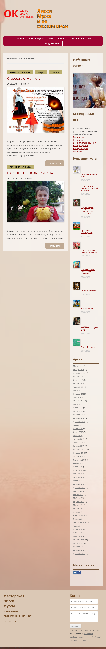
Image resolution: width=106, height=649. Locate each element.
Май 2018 (77, 473)
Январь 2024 (78, 383)
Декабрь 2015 (79, 553)
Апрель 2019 (78, 439)
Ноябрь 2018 (79, 453)
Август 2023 (78, 387)
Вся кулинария (80, 148)
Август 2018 (78, 463)
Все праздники (80, 145)
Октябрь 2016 (79, 519)
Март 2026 (77, 366)
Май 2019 (77, 435)
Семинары (77, 38)
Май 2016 (77, 536)
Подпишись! (52, 43)
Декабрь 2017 (79, 487)
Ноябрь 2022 (79, 394)
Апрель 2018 (78, 477)
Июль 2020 (78, 407)
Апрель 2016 (78, 539)
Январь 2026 (78, 369)
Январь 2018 (78, 484)
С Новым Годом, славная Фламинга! (89, 251)
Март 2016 (77, 543)
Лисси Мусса (36, 38)
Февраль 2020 (79, 414)
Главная (19, 38)
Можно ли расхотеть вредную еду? (89, 327)
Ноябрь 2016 (79, 515)
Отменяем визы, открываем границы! (88, 271)
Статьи (55, 72)
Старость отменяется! (25, 78)
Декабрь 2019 (79, 421)
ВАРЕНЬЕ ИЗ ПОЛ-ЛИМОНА (30, 173)
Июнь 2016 (78, 532)
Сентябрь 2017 (79, 491)
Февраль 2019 (79, 442)
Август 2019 (78, 425)
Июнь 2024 (78, 380)
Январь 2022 (78, 400)
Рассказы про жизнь (20, 72)
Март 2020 (77, 411)
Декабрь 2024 (79, 376)
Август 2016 (78, 526)
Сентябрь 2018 (79, 460)
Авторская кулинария (21, 166)
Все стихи (78, 140)
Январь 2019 (78, 446)
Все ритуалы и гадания (84, 142)
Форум (62, 38)
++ (89, 38)
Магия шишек (87, 308)
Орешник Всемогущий (86, 231)
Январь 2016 (78, 550)
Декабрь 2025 (79, 373)
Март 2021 (77, 404)
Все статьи (78, 137)
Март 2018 (77, 480)
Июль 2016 (78, 529)
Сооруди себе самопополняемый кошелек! (89, 188)
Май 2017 (77, 498)
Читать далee (54, 163)
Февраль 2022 (79, 397)
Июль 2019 (78, 428)
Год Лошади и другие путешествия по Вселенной (88, 210)
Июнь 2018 (78, 470)
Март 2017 (77, 505)
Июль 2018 (78, 466)
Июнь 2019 (78, 432)
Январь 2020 (78, 418)
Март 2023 (77, 390)
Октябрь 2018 (79, 456)
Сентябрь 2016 (79, 522)
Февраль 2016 (79, 546)
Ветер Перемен (88, 347)
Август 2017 (78, 494)
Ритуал (41, 72)
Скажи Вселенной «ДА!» (89, 175)
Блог (51, 38)
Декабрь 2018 (79, 449)
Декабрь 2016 (79, 512)
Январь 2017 (78, 508)
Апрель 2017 (78, 501)
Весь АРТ (77, 151)
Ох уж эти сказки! (88, 290)
